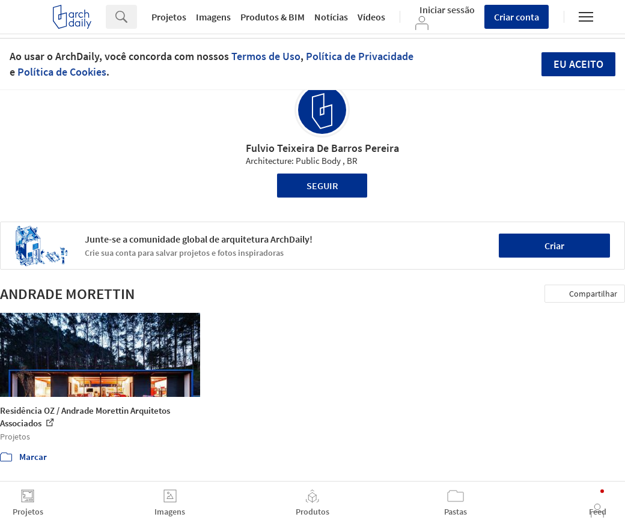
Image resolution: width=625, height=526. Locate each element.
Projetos (168, 17)
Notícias (331, 17)
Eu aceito (578, 64)
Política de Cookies (61, 72)
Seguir (322, 186)
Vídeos (371, 17)
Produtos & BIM (272, 17)
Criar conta (516, 17)
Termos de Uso (265, 56)
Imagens (213, 17)
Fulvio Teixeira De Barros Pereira (322, 148)
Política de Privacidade (359, 56)
